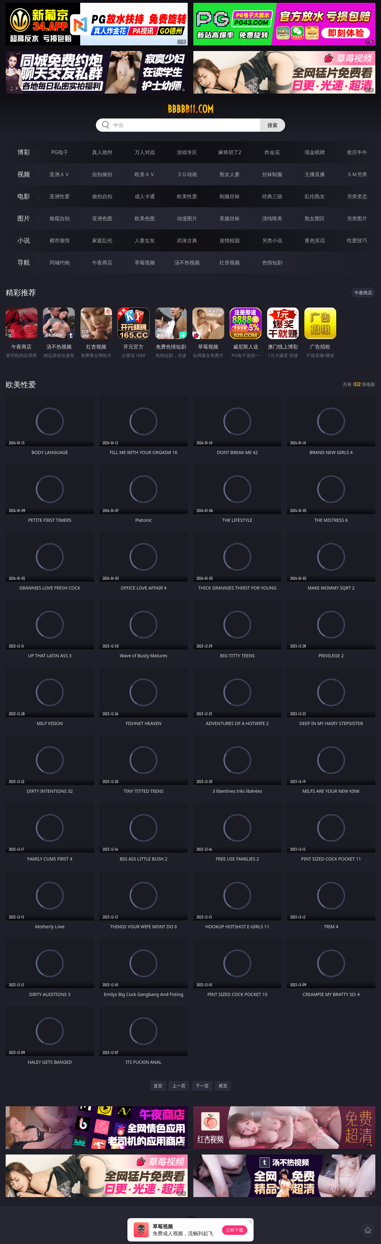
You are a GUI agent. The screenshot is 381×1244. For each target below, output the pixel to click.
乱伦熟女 (315, 196)
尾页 (223, 1086)
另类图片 (357, 218)
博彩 (23, 152)
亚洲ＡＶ (60, 174)
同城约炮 (60, 262)
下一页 (202, 1086)
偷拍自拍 (102, 196)
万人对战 (145, 152)
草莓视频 (145, 262)
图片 (23, 218)
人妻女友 (145, 240)
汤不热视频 (187, 262)
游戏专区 (187, 152)
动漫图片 (187, 218)
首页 (158, 1086)
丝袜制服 (272, 174)
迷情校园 (230, 240)
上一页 (178, 1086)
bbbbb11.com (190, 109)
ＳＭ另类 (357, 174)
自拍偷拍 (102, 174)
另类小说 (272, 240)
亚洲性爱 (60, 196)
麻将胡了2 (229, 152)
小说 (23, 240)
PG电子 (59, 152)
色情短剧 (272, 262)
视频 (23, 174)
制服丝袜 (230, 196)
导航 (23, 262)
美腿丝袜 (230, 218)
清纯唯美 (272, 218)
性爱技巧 (357, 240)
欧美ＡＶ (145, 174)
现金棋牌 (315, 152)
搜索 (272, 125)
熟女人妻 (230, 174)
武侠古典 (187, 240)
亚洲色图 (102, 218)
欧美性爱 (187, 196)
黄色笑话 (315, 240)
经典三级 (272, 196)
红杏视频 (230, 262)
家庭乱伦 (102, 240)
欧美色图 (145, 218)
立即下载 (234, 1230)
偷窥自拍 (60, 218)
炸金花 (272, 152)
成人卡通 (145, 196)
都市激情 (60, 240)
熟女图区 (315, 218)
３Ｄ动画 (187, 174)
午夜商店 (102, 262)
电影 (23, 196)
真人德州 (102, 152)
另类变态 (357, 196)
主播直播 (315, 174)
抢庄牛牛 (357, 152)
